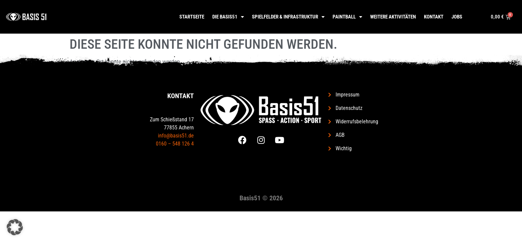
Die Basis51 (228, 17)
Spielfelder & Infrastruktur (288, 17)
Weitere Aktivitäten (393, 17)
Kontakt (433, 17)
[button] (15, 227)
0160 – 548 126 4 (175, 143)
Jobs (456, 17)
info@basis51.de (176, 135)
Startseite (191, 17)
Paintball (347, 17)
